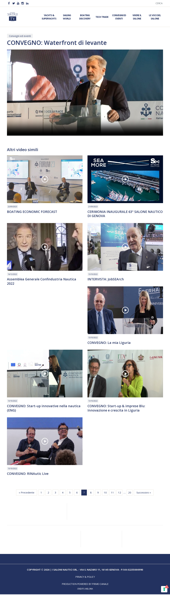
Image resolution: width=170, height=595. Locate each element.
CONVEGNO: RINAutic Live (28, 474)
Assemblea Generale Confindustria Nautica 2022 (42, 281)
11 (112, 493)
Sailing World (67, 17)
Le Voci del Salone (155, 17)
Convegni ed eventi (20, 36)
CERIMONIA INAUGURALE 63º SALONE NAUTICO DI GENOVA (117, 214)
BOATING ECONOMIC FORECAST (33, 212)
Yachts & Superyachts (49, 17)
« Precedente (26, 493)
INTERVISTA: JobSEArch (105, 279)
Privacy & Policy (85, 577)
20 (129, 493)
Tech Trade (101, 16)
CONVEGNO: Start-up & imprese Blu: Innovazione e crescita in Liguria (116, 408)
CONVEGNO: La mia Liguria (109, 343)
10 (105, 493)
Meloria (89, 589)
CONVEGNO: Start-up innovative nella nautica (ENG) (44, 408)
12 (119, 493)
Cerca (159, 3)
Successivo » (143, 493)
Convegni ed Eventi (119, 17)
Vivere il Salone (136, 17)
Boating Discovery (84, 17)
